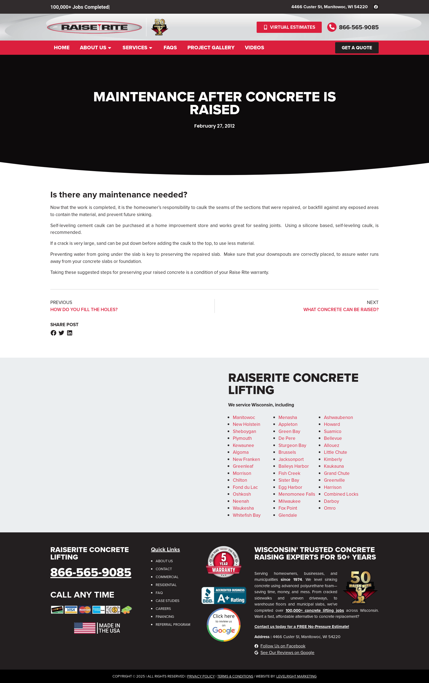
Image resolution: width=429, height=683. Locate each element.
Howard (332, 424)
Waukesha (243, 508)
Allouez (331, 445)
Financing (165, 616)
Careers (163, 608)
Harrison (332, 487)
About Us (96, 47)
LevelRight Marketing (296, 676)
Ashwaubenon (338, 417)
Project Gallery (210, 47)
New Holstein (246, 424)
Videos (254, 47)
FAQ (159, 592)
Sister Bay (289, 480)
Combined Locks (341, 494)
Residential (166, 584)
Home (61, 47)
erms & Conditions (236, 676)
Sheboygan (244, 431)
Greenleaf (243, 466)
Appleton (288, 424)
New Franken (246, 459)
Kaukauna (334, 466)
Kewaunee (243, 445)
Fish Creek (289, 473)
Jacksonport (291, 459)
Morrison (242, 473)
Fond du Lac (245, 487)
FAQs (170, 47)
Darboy (331, 501)
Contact (164, 569)
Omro (330, 508)
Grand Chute (337, 473)
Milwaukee (290, 501)
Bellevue (333, 438)
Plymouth (242, 438)
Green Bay (289, 431)
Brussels (287, 452)
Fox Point (288, 508)
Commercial (167, 576)
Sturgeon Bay (292, 445)
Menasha (288, 417)
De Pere (287, 438)
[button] (53, 333)
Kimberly (333, 459)
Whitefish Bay (246, 515)
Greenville (334, 480)
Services (138, 47)
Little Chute (335, 452)
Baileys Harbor (294, 466)
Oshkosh (242, 494)
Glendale (288, 515)
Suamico (332, 431)
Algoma (241, 452)
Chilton (240, 480)
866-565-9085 (359, 27)
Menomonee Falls (297, 494)
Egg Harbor (290, 487)
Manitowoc (244, 417)
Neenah (241, 501)
